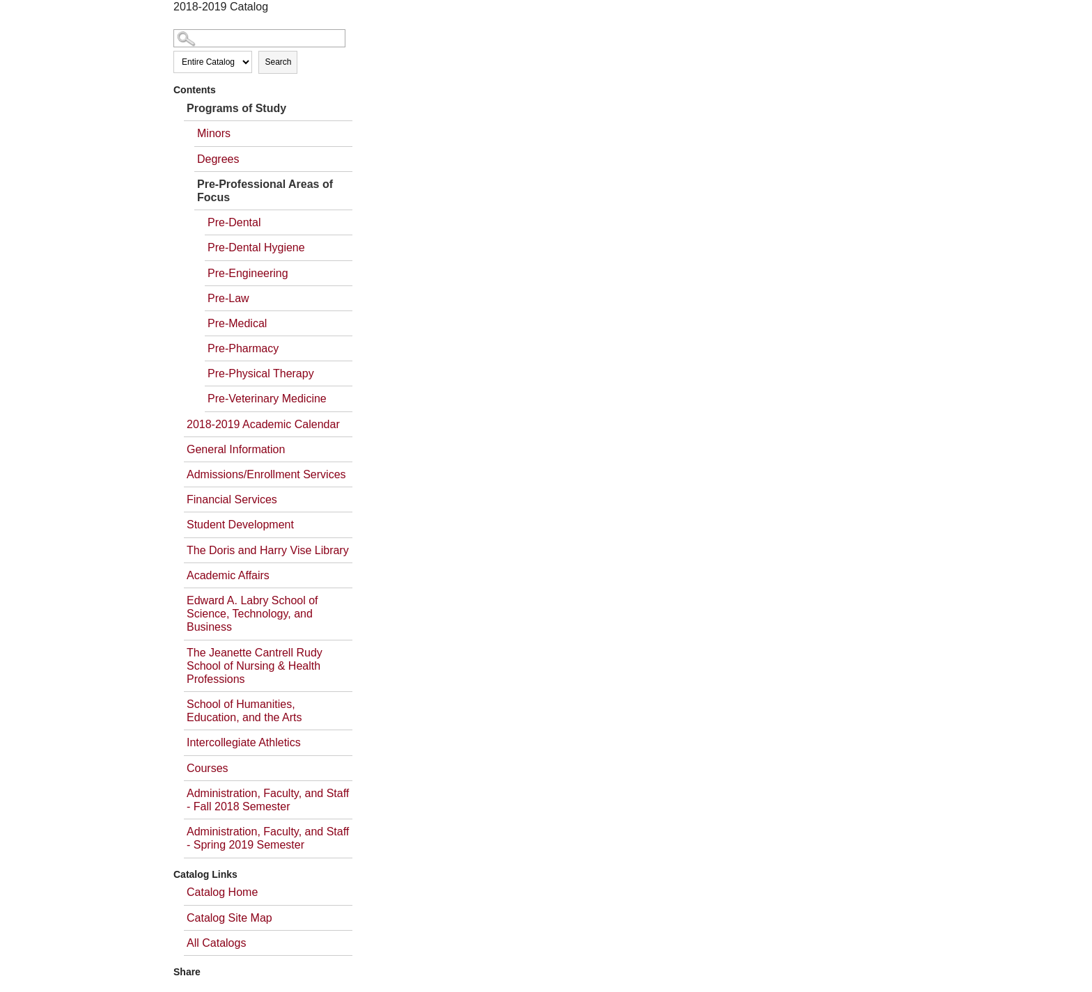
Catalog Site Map (229, 918)
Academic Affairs (228, 575)
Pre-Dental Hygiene (256, 247)
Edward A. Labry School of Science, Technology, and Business (252, 614)
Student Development (240, 524)
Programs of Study (236, 108)
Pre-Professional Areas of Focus (265, 190)
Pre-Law (228, 298)
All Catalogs (216, 943)
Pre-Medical (237, 323)
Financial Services (232, 499)
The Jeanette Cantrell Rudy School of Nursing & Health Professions (254, 666)
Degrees (218, 159)
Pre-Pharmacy (243, 348)
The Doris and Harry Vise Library (268, 550)
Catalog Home (222, 892)
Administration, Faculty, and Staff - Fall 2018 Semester (268, 799)
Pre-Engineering (248, 273)
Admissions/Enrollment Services (266, 474)
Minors (214, 133)
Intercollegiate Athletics (244, 742)
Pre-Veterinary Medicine (267, 398)
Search (278, 62)
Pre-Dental (234, 222)
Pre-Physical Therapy (261, 373)
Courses (207, 768)
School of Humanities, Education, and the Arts (244, 710)
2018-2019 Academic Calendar (263, 424)
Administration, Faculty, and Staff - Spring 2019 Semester (268, 838)
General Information (236, 449)
